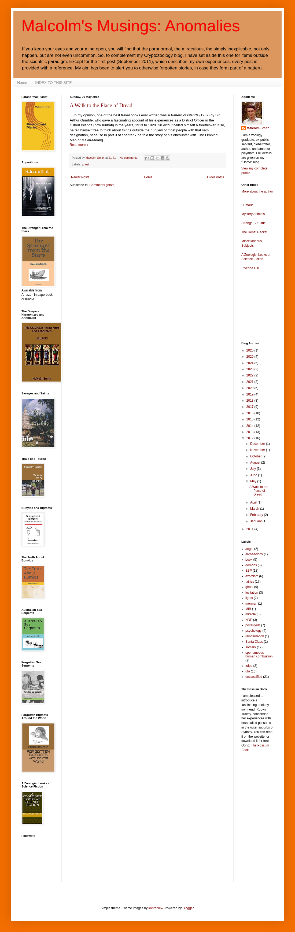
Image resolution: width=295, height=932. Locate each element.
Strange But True (253, 223)
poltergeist (252, 625)
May (253, 481)
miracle (250, 614)
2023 (250, 369)
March (255, 509)
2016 (250, 413)
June (254, 475)
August (255, 462)
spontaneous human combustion (258, 654)
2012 (250, 438)
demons (251, 565)
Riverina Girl (250, 268)
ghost (85, 164)
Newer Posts (80, 177)
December (258, 444)
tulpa (248, 666)
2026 (250, 350)
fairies (249, 581)
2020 (250, 388)
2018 (250, 400)
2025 (250, 356)
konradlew (156, 908)
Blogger (188, 908)
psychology (253, 631)
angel (249, 549)
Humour (247, 205)
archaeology (254, 554)
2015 (250, 419)
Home (22, 82)
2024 (250, 363)
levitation (251, 592)
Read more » (79, 145)
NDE (248, 620)
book (248, 559)
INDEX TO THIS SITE (53, 82)
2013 (250, 432)
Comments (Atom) (102, 185)
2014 (250, 426)
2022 (250, 375)
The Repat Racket (254, 232)
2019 (250, 394)
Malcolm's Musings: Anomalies (130, 26)
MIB (248, 609)
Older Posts (215, 177)
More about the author (257, 191)
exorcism (251, 576)
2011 (250, 529)
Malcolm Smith (258, 128)
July (253, 469)
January (256, 521)
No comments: (129, 157)
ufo (247, 671)
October (256, 456)
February (257, 515)
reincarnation (254, 636)
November (258, 450)
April (253, 502)
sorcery (250, 647)
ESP (248, 570)
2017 (250, 407)
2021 (250, 382)
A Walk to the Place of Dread (101, 105)
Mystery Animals (253, 214)
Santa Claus (254, 641)
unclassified (253, 677)
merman (251, 603)
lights (249, 598)
